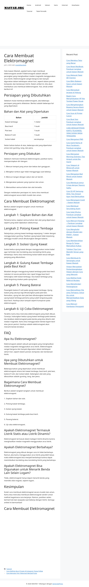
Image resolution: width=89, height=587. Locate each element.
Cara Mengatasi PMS (74, 139)
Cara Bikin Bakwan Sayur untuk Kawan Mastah (74, 84)
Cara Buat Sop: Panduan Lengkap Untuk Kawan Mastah (75, 122)
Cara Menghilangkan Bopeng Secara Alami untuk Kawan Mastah (75, 107)
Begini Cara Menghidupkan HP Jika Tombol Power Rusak (75, 98)
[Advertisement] (44, 31)
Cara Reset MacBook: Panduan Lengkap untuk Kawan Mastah (74, 69)
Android (38, 5)
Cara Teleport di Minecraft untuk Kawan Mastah (72, 168)
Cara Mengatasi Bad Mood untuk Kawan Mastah (74, 176)
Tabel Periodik (41, 11)
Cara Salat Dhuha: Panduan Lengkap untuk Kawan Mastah (74, 214)
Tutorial (29, 11)
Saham (47, 5)
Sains (56, 5)
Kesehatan (75, 5)
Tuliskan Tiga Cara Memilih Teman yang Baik (74, 252)
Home (29, 5)
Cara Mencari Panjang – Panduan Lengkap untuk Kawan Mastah (75, 223)
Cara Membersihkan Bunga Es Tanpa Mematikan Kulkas (74, 243)
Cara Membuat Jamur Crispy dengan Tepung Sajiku (75, 185)
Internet (65, 5)
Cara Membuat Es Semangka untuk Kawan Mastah (73, 260)
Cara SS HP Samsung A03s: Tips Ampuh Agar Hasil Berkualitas (75, 194)
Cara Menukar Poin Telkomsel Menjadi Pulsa (21, 573)
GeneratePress (57, 584)
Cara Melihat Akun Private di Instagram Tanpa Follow (24, 571)
